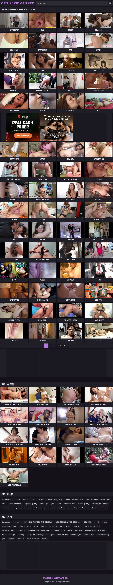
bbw (108, 499)
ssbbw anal (68, 530)
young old (76, 526)
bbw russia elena (33, 539)
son (87, 499)
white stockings (62, 535)
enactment (102, 530)
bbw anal (40, 499)
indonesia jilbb (76, 535)
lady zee (45, 539)
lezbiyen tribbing (89, 526)
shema (104, 522)
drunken (21, 539)
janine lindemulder (9, 526)
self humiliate (89, 535)
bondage (12, 535)
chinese (49, 499)
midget (105, 504)
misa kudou (36, 508)
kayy (59, 504)
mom (32, 499)
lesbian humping (103, 535)
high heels (61, 508)
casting (75, 499)
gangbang (58, 499)
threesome (6, 522)
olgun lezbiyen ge (25, 526)
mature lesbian (7, 508)
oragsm (43, 526)
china (70, 508)
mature (67, 499)
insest (36, 526)
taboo (102, 499)
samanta (58, 530)
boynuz (77, 508)
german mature (49, 508)
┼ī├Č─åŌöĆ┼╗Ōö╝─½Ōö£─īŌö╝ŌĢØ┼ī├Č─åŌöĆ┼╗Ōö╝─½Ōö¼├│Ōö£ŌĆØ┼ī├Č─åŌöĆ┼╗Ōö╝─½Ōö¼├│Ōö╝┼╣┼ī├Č (56, 522)
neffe (4, 535)
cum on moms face (63, 526)
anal (81, 499)
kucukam (85, 508)
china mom (96, 508)
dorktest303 (20, 530)
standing (21, 535)
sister (4, 504)
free (98, 526)
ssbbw (104, 508)
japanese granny (31, 504)
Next (66, 346)
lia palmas (11, 539)
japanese (94, 499)
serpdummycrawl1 (15, 504)
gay (47, 504)
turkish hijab (96, 504)
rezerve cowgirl (90, 530)
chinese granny (83, 504)
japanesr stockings (37, 535)
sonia (41, 504)
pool (3, 539)
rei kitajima (50, 535)
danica (27, 508)
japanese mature (8, 499)
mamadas (78, 530)
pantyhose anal (33, 530)
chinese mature (69, 504)
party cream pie (8, 530)
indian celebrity (47, 530)
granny (25, 499)
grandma (19, 508)
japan (53, 504)
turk (18, 499)
